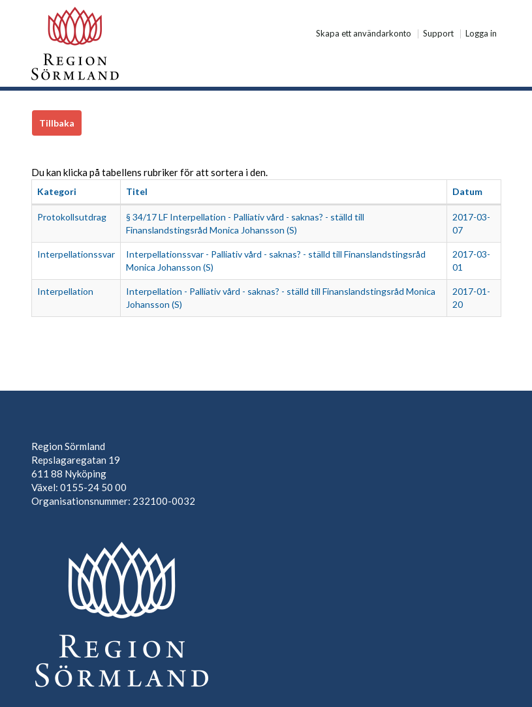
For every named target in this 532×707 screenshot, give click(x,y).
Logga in (481, 33)
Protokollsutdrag (71, 216)
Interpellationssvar (76, 254)
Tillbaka (56, 122)
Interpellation (65, 291)
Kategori (56, 191)
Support (438, 33)
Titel (137, 191)
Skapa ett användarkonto (363, 33)
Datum (467, 191)
